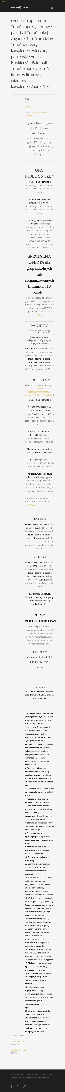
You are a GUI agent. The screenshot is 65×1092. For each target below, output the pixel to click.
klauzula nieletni (18, 1041)
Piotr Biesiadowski (38, 112)
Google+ (4, 1)
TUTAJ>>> (32, 505)
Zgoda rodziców (18, 1050)
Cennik (28, 106)
